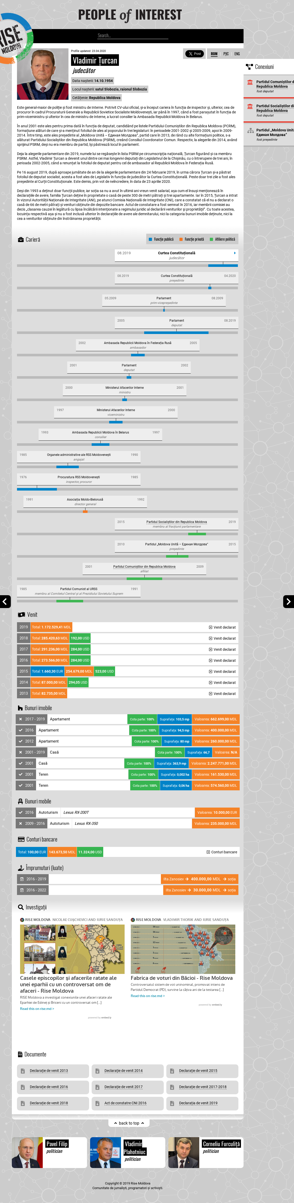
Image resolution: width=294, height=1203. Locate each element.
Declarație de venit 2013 (49, 1071)
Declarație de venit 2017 (124, 1087)
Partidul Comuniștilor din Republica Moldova (144, 566)
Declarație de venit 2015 (198, 1071)
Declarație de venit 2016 (49, 1087)
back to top (129, 1123)
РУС (226, 53)
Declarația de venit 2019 (198, 1103)
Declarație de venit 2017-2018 (203, 1087)
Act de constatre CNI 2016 (125, 1103)
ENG (237, 53)
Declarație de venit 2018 (49, 1103)
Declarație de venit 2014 (124, 1071)
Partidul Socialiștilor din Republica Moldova (176, 522)
